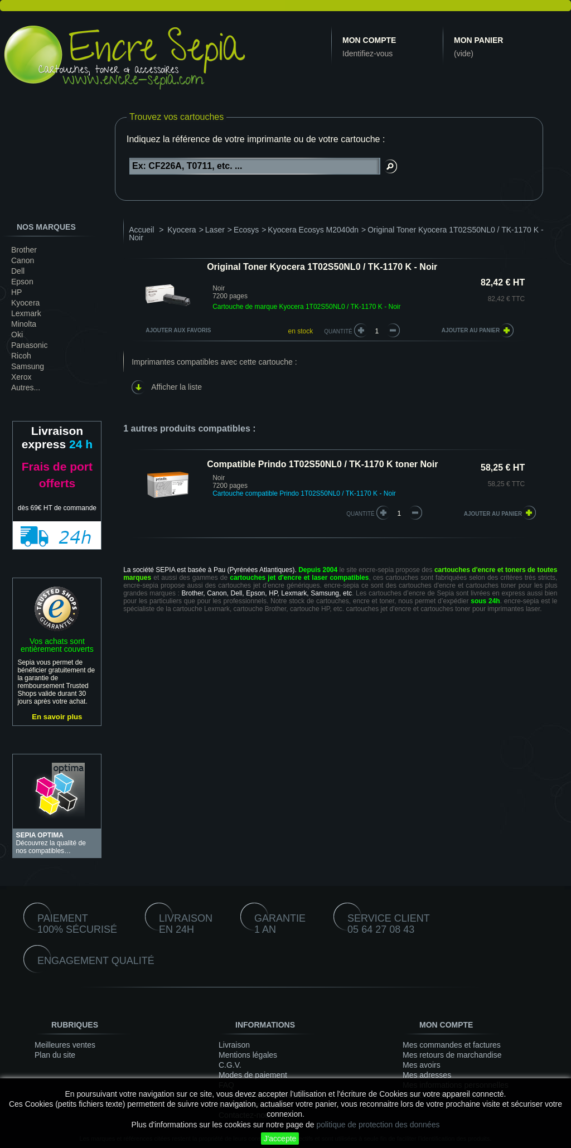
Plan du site (55, 1054)
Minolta (23, 323)
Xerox (21, 376)
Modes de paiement (253, 1075)
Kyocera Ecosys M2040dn (313, 229)
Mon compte (369, 40)
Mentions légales (248, 1054)
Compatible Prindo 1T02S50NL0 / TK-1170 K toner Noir (322, 464)
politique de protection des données (377, 1124)
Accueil (141, 229)
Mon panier (478, 40)
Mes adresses (427, 1075)
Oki (17, 334)
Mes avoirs (422, 1065)
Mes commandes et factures (452, 1045)
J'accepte (280, 1138)
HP (16, 292)
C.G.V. (230, 1064)
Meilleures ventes (65, 1044)
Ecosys (246, 229)
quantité (360, 514)
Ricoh (21, 355)
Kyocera (25, 302)
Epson (22, 281)
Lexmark (26, 313)
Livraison (234, 1044)
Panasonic (29, 345)
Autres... (25, 387)
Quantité (338, 331)
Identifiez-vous (367, 53)
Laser (215, 229)
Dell (18, 271)
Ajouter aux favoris (178, 330)
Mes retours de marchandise (452, 1055)
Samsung (27, 366)
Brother (24, 249)
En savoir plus (57, 717)
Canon (22, 260)
